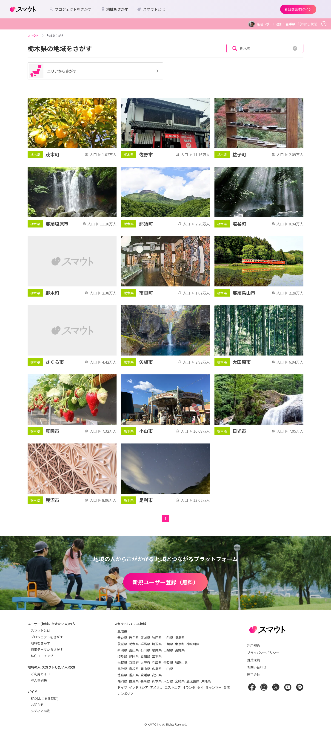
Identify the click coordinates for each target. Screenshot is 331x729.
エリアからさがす (94, 71)
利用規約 (253, 645)
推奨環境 (253, 660)
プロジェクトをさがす (47, 637)
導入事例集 (39, 680)
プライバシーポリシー (263, 652)
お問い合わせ (256, 667)
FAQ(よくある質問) (44, 698)
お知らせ (37, 704)
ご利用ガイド (40, 674)
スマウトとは (40, 630)
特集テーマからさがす (47, 649)
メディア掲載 (40, 711)
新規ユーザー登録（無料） (165, 582)
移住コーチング (42, 655)
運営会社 (253, 674)
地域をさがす (40, 643)
